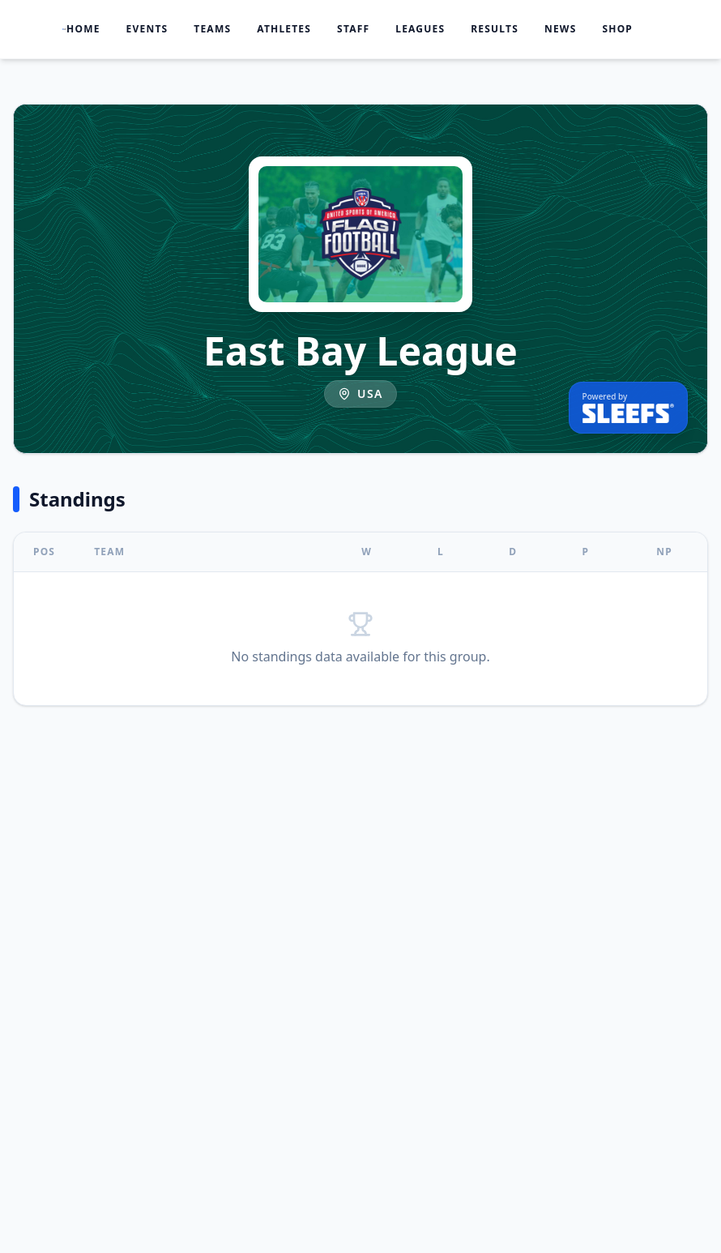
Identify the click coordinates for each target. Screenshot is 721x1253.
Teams (212, 29)
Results (494, 29)
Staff (353, 29)
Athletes (284, 29)
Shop (617, 29)
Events (147, 29)
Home (83, 29)
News (560, 29)
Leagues (420, 29)
